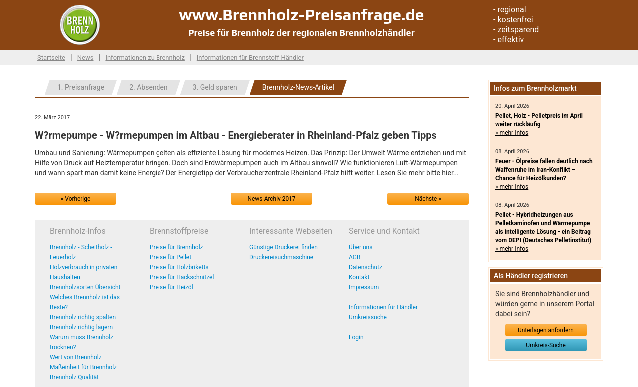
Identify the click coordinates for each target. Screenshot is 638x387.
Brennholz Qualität (74, 377)
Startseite (51, 57)
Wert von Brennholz (76, 357)
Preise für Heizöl (171, 287)
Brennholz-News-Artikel (298, 87)
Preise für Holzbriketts (179, 267)
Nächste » (428, 198)
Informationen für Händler (383, 307)
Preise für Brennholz (176, 247)
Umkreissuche (368, 317)
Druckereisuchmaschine (281, 257)
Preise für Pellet (170, 257)
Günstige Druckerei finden (283, 247)
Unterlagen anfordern (546, 330)
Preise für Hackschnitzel (182, 277)
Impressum (364, 287)
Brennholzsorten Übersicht (85, 287)
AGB (354, 257)
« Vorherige (75, 198)
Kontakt (359, 277)
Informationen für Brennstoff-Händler (250, 57)
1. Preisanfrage (80, 87)
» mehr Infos (511, 132)
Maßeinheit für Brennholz (83, 367)
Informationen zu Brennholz (145, 57)
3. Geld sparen (215, 87)
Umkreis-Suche (545, 345)
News (85, 57)
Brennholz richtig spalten (83, 317)
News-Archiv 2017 (272, 198)
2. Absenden (148, 87)
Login (356, 337)
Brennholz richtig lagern (81, 327)
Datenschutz (365, 267)
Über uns (360, 247)
